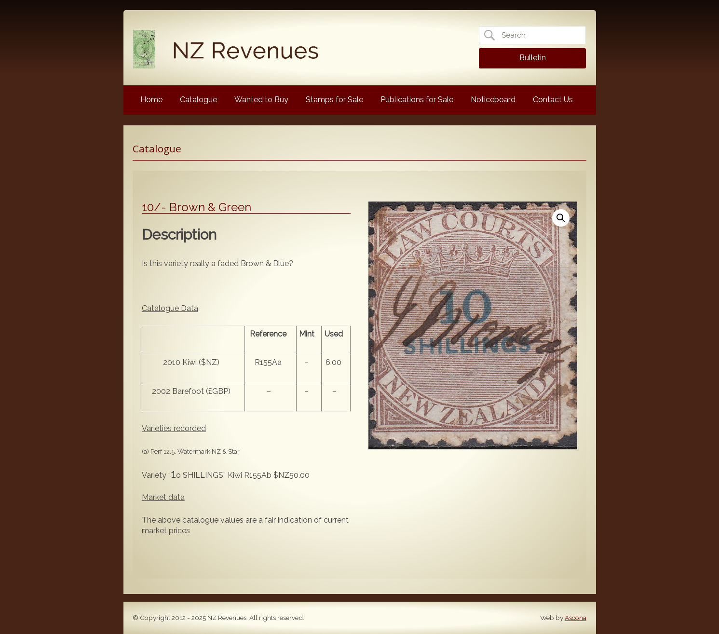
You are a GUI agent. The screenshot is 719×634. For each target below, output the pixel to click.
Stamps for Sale (334, 99)
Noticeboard (493, 99)
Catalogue (198, 99)
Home (151, 99)
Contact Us (553, 99)
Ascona (575, 617)
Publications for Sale (416, 99)
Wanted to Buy (261, 99)
